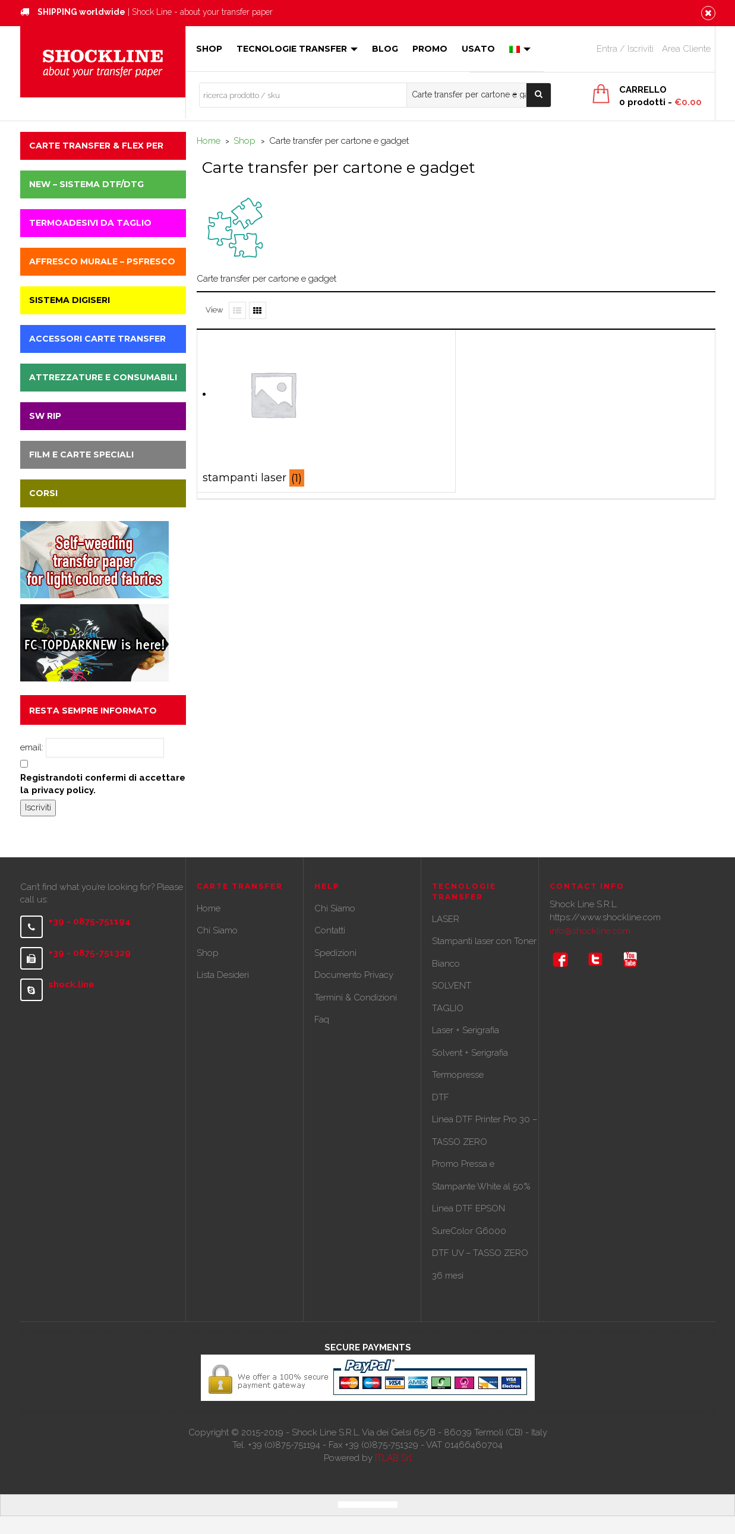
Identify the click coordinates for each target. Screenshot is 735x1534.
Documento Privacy (353, 975)
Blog (385, 48)
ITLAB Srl (393, 1458)
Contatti (329, 930)
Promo (429, 48)
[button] (103, 146)
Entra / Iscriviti (625, 48)
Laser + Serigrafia (465, 1030)
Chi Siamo (217, 930)
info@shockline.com (590, 931)
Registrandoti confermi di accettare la (102, 784)
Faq (321, 1019)
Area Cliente (686, 48)
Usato (478, 48)
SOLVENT (451, 985)
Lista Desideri (223, 975)
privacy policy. (63, 790)
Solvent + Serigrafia (470, 1052)
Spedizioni (335, 953)
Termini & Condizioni (355, 997)
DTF (440, 1097)
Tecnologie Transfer (297, 48)
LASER (445, 919)
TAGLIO (447, 1008)
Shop (209, 48)
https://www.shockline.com (605, 917)
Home (208, 140)
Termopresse (458, 1074)
